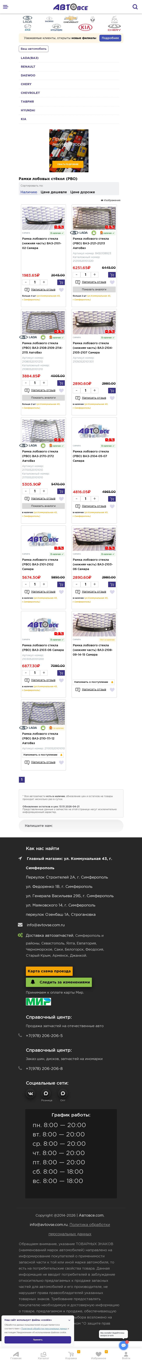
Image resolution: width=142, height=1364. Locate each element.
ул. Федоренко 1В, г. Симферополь (59, 886)
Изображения (110, 200)
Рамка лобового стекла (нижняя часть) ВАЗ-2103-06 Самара (93, 564)
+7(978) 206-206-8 (44, 1068)
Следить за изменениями (59, 982)
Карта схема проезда (49, 971)
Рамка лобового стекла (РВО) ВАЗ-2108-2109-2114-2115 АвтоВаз (42, 348)
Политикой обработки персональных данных (44, 1329)
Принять (38, 1340)
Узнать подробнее (67, 164)
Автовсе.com (91, 1215)
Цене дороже (82, 192)
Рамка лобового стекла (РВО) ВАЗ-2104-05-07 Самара (91, 456)
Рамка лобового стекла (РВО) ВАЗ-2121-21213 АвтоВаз (91, 243)
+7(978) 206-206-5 (44, 1036)
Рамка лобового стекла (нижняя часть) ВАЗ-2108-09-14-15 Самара (93, 650)
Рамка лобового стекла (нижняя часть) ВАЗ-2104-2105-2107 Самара (93, 348)
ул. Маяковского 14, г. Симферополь (60, 905)
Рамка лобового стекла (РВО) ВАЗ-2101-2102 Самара (40, 564)
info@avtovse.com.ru (46, 925)
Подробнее (110, 38)
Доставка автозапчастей (49, 935)
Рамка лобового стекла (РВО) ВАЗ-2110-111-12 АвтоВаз (40, 739)
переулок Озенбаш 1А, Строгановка (61, 914)
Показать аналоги (94, 289)
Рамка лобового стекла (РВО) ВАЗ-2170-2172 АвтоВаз (40, 456)
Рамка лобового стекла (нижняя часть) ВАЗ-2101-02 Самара (41, 243)
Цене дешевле (54, 192)
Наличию (28, 192)
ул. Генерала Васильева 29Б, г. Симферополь (70, 896)
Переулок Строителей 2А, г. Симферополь (67, 877)
